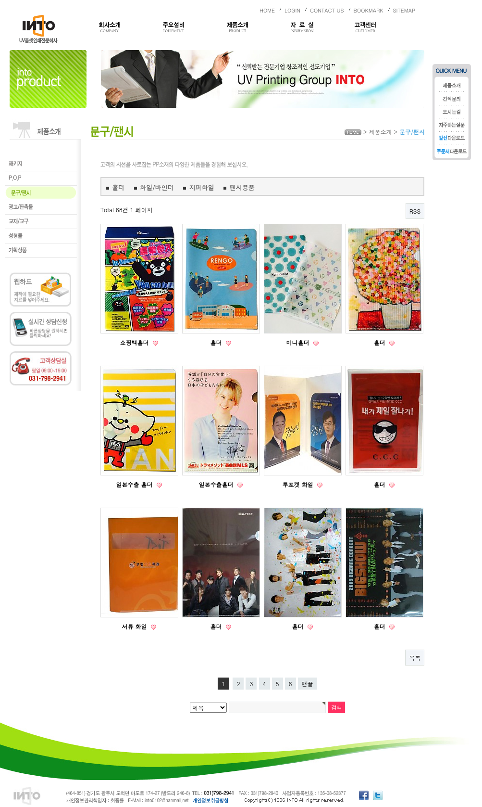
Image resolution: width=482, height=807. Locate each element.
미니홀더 (298, 342)
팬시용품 (241, 187)
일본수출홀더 (216, 484)
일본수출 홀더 (135, 484)
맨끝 (307, 683)
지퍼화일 (201, 187)
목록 (414, 657)
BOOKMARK (368, 10)
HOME (267, 10)
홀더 (118, 187)
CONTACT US (327, 10)
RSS (414, 211)
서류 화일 (135, 626)
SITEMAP (404, 10)
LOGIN (292, 10)
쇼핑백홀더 (135, 342)
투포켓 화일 (298, 484)
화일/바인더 (156, 187)
